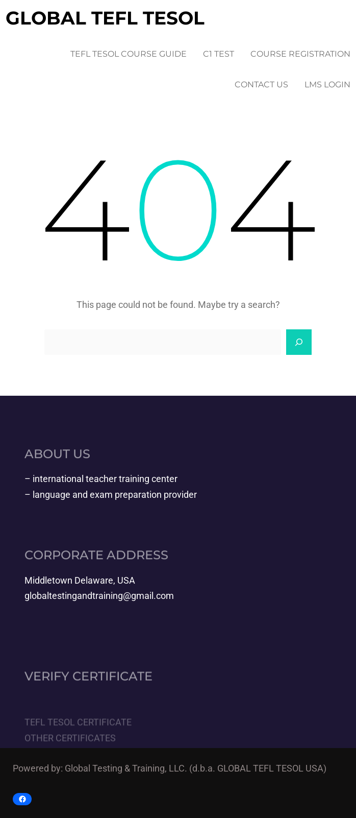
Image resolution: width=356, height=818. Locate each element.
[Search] (299, 342)
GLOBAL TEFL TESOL (105, 18)
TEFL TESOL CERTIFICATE (78, 735)
